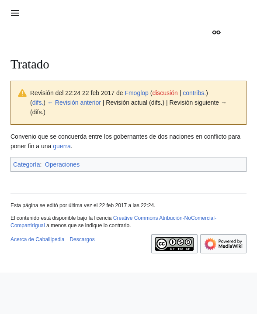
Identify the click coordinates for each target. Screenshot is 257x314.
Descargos (81, 239)
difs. (38, 102)
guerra (61, 146)
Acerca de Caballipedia (37, 239)
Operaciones (62, 164)
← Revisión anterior (74, 102)
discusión (164, 92)
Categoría (26, 164)
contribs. (194, 92)
